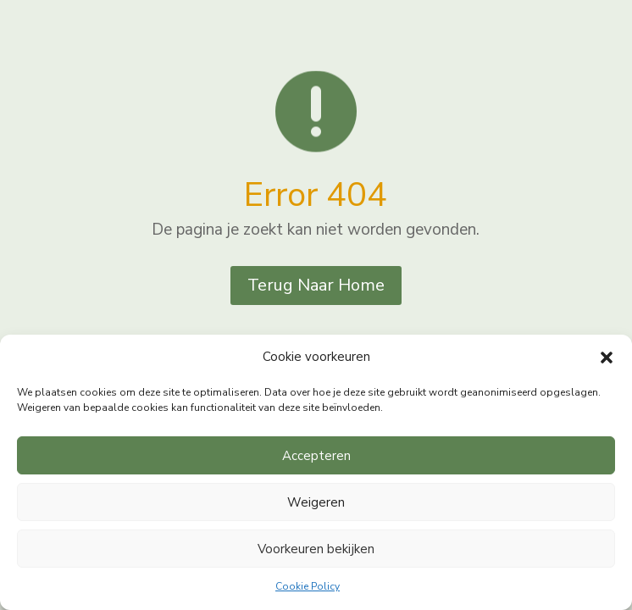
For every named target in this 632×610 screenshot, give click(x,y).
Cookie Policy (307, 586)
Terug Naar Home (316, 285)
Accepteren (316, 455)
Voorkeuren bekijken (316, 549)
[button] (606, 357)
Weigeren (316, 502)
